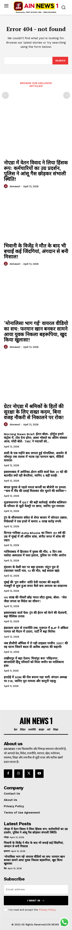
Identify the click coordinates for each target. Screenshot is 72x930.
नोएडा (6, 837)
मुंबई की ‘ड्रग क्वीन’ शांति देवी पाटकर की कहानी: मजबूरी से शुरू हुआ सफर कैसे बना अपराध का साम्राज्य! (35, 584)
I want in (36, 900)
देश (5, 868)
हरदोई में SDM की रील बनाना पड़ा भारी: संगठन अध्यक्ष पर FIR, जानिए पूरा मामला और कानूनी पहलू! (35, 679)
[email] (36, 889)
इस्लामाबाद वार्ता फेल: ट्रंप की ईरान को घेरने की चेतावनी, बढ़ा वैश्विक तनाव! (35, 614)
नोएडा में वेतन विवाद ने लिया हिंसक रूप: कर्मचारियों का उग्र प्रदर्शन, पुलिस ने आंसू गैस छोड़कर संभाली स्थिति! (36, 170)
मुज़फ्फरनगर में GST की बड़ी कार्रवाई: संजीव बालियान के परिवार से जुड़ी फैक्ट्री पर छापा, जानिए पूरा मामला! (35, 504)
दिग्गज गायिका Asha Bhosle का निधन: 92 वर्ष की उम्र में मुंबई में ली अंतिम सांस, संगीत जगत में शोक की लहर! (34, 536)
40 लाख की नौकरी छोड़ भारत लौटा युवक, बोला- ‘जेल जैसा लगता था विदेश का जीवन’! (35, 599)
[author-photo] (6, 186)
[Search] (60, 60)
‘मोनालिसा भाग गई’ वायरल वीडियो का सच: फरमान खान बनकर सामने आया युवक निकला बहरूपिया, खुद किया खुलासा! (36, 331)
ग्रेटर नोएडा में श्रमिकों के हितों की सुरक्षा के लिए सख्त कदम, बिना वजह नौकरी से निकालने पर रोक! (34, 411)
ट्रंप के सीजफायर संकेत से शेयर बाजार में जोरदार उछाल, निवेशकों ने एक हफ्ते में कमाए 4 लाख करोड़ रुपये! (36, 519)
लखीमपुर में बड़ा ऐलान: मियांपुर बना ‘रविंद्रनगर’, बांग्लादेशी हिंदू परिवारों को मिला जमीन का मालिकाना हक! (34, 662)
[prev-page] (5, 95)
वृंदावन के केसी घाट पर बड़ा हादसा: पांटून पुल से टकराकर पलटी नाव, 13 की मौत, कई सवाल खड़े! (32, 569)
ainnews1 (15, 186)
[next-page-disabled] (66, 95)
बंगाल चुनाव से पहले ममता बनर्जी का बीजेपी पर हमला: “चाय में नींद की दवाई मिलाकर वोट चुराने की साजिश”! (35, 489)
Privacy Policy (47, 909)
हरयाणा (7, 851)
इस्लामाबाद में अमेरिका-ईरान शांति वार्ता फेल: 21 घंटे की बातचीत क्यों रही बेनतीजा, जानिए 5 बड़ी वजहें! (35, 473)
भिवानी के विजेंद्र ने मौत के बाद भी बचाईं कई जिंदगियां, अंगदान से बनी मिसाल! (36, 251)
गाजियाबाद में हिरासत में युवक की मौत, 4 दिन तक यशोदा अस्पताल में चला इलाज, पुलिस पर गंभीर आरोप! (35, 553)
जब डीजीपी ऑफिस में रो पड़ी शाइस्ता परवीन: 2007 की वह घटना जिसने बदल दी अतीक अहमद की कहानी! (36, 645)
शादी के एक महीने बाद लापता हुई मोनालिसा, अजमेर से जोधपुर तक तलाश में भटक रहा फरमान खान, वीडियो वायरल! (35, 456)
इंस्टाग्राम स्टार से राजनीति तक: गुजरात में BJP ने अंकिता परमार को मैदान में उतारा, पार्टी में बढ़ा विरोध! (36, 629)
